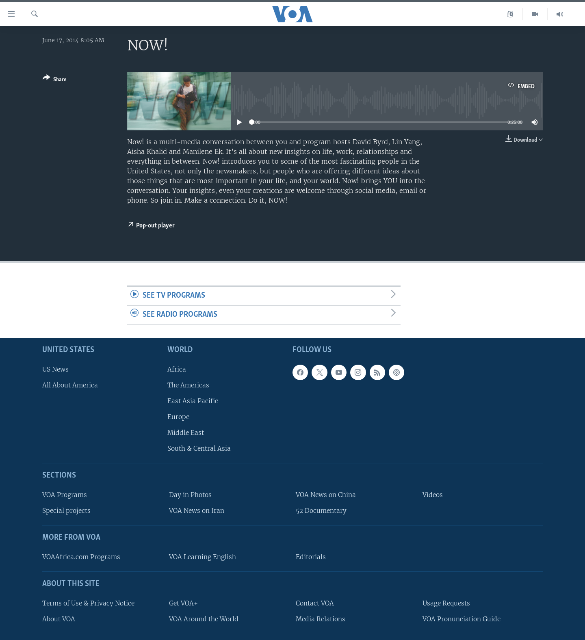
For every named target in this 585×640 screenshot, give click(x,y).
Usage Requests (446, 603)
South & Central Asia (199, 448)
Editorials (311, 557)
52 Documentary (321, 511)
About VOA (58, 619)
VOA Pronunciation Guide (461, 619)
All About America (70, 385)
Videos (432, 495)
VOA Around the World (203, 619)
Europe (178, 417)
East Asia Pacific (192, 401)
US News (55, 369)
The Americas (188, 385)
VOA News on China (326, 495)
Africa (176, 369)
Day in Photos (190, 495)
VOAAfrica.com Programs (81, 557)
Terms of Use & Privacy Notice (88, 603)
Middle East (185, 433)
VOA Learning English (202, 557)
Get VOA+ (183, 603)
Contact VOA (315, 603)
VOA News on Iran (196, 511)
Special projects (66, 511)
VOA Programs (64, 495)
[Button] (55, 80)
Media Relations (320, 619)
